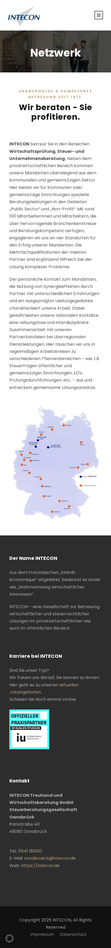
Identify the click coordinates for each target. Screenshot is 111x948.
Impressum (42, 934)
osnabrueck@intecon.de (50, 858)
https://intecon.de (40, 866)
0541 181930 (30, 851)
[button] (9, 938)
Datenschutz (73, 934)
